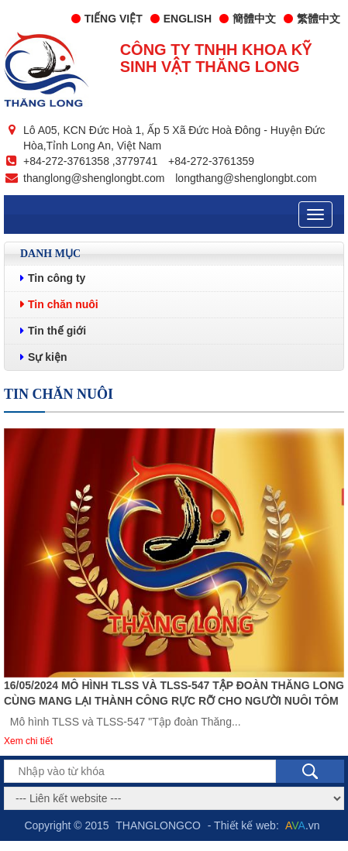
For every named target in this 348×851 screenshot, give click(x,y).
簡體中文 (247, 18)
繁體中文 (312, 18)
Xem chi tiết (28, 741)
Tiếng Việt (107, 18)
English (181, 18)
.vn (302, 825)
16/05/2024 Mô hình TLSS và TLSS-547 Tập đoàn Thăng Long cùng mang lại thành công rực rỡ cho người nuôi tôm (174, 693)
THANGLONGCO (158, 825)
